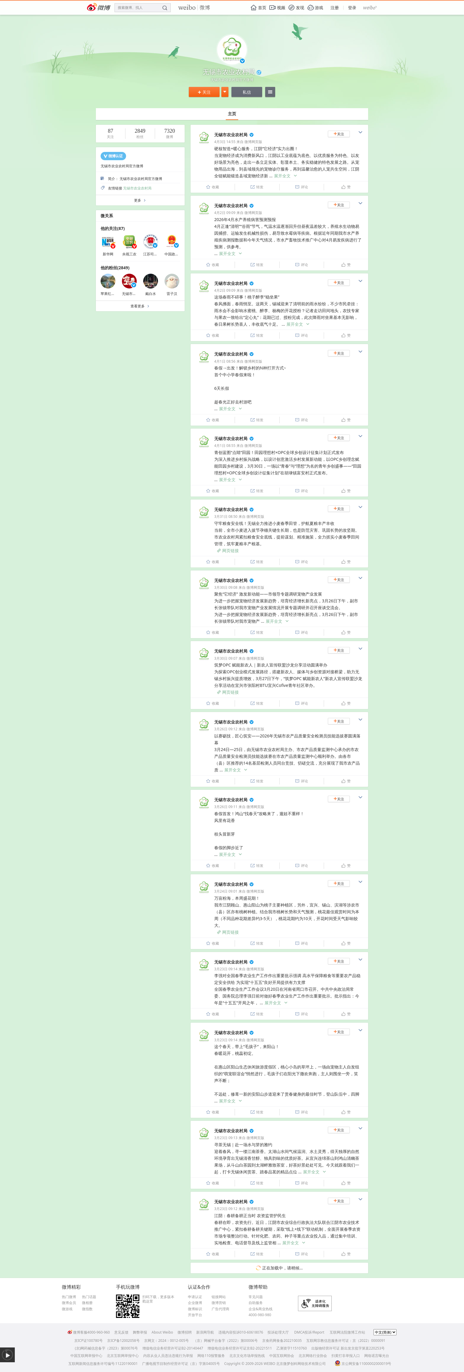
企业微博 (195, 1302)
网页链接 (228, 550)
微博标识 (195, 1309)
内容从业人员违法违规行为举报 (168, 1355)
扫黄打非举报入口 (345, 1355)
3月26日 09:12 (225, 729)
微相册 (87, 1302)
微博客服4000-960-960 (88, 1332)
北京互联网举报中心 (123, 1355)
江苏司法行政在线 (157, 254)
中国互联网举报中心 (86, 1355)
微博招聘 (185, 1332)
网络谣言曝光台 (376, 1355)
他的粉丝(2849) (115, 267)
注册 (335, 7)
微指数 (87, 1309)
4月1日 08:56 (225, 361)
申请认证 (195, 1297)
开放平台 (195, 1315)
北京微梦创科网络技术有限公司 (301, 1363)
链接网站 (219, 1297)
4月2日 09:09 (225, 212)
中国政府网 (173, 254)
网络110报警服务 (211, 1355)
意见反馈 (121, 1332)
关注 (204, 92)
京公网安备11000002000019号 (363, 1363)
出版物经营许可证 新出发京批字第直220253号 (348, 1348)
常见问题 (256, 1297)
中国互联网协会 (281, 1355)
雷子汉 (172, 293)
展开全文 (285, 176)
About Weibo (162, 1332)
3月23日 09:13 (225, 1137)
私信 (247, 92)
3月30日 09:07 (225, 658)
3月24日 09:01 (225, 891)
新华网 (108, 254)
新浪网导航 (205, 1332)
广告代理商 (220, 1309)
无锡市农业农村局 (137, 188)
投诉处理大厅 (278, 1332)
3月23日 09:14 (225, 969)
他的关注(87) (113, 228)
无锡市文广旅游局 (136, 293)
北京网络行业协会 (313, 1355)
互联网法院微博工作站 (347, 1332)
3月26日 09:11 (225, 806)
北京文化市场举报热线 (247, 1355)
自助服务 (256, 1302)
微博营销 (219, 1302)
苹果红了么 (109, 293)
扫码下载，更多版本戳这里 (158, 1299)
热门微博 (69, 1297)
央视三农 (129, 254)
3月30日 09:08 (225, 587)
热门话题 (89, 1297)
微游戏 (67, 1309)
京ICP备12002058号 (123, 1340)
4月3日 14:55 (225, 141)
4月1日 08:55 (225, 445)
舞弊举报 (140, 1332)
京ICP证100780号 (88, 1340)
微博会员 (69, 1302)
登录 (352, 7)
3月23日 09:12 (225, 1208)
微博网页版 (253, 141)
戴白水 (150, 293)
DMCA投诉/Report (309, 1332)
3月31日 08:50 (225, 516)
